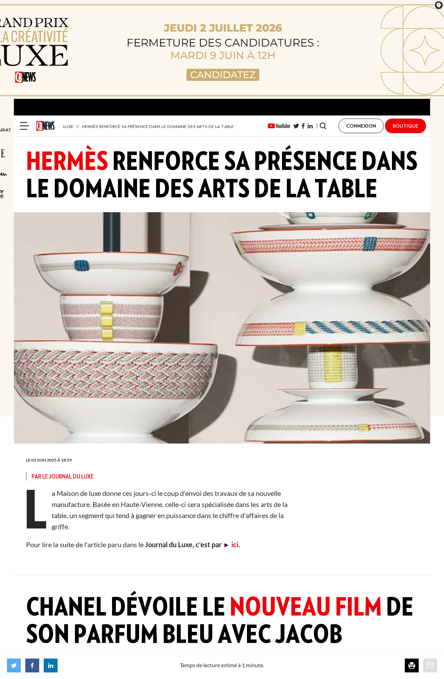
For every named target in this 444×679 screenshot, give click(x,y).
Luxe (68, 126)
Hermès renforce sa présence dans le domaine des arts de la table (158, 126)
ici (234, 544)
